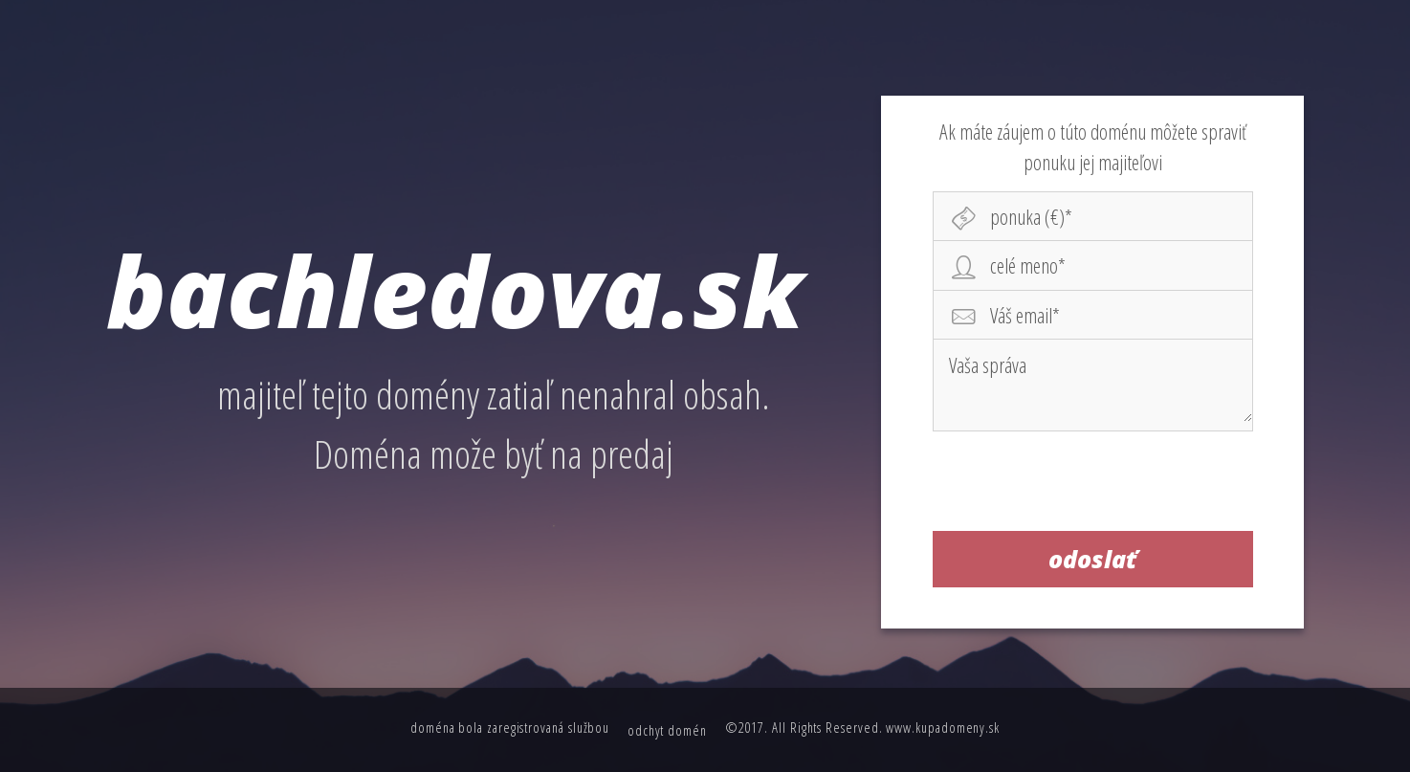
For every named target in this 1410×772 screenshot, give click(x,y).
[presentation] (1094, 485)
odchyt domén (667, 729)
